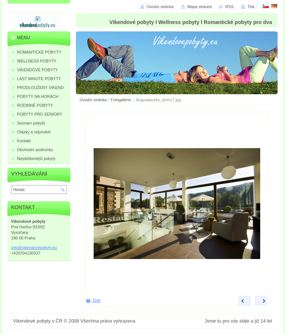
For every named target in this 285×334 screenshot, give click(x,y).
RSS (229, 6)
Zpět (97, 300)
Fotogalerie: (121, 100)
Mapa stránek (199, 6)
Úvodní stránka (93, 100)
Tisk (251, 6)
